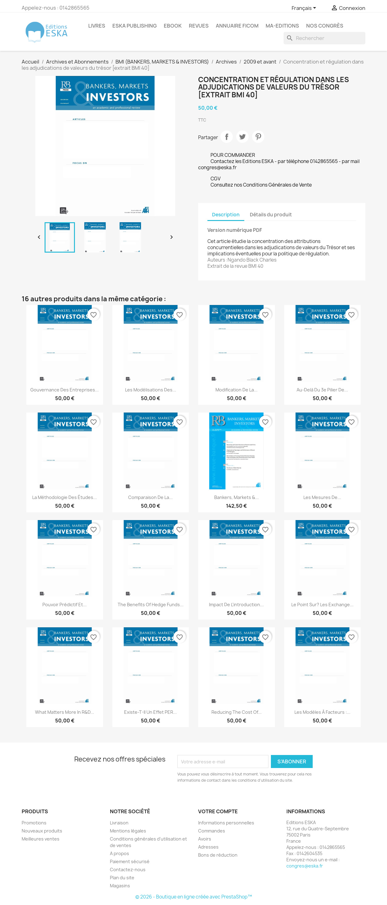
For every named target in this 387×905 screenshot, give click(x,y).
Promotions (34, 823)
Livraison (119, 823)
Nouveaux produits (42, 831)
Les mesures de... (322, 497)
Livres (96, 25)
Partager (226, 136)
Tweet (242, 136)
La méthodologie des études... (64, 497)
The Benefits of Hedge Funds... (151, 604)
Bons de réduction (217, 855)
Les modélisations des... (150, 390)
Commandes (211, 831)
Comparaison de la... (150, 497)
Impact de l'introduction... (236, 604)
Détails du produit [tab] (271, 214)
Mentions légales (128, 831)
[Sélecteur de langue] (305, 8)
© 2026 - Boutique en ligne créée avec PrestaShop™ (193, 897)
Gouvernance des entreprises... (64, 390)
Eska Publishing (134, 25)
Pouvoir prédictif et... (64, 604)
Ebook (173, 25)
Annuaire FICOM (237, 25)
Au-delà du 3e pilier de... (322, 390)
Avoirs (204, 839)
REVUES (199, 25)
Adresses (208, 847)
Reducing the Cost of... (236, 712)
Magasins (120, 886)
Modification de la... (236, 390)
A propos (119, 853)
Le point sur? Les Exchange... (322, 604)
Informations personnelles (226, 823)
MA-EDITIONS (282, 25)
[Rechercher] (324, 38)
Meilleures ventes (40, 839)
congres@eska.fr (304, 866)
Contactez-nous (128, 869)
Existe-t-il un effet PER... (150, 712)
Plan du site (122, 878)
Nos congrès (324, 25)
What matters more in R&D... (64, 712)
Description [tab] (226, 214)
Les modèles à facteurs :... (322, 712)
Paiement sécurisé (130, 861)
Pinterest (258, 136)
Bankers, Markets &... (236, 497)
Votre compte (218, 811)
